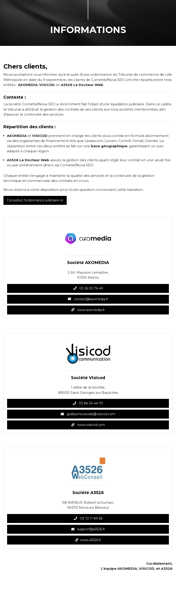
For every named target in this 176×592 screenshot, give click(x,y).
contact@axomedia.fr (88, 299)
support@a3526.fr (88, 529)
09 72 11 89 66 (88, 518)
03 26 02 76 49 (88, 288)
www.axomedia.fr (88, 310)
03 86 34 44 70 (88, 403)
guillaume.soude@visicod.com (88, 414)
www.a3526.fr (88, 540)
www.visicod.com (88, 425)
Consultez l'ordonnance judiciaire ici (35, 200)
